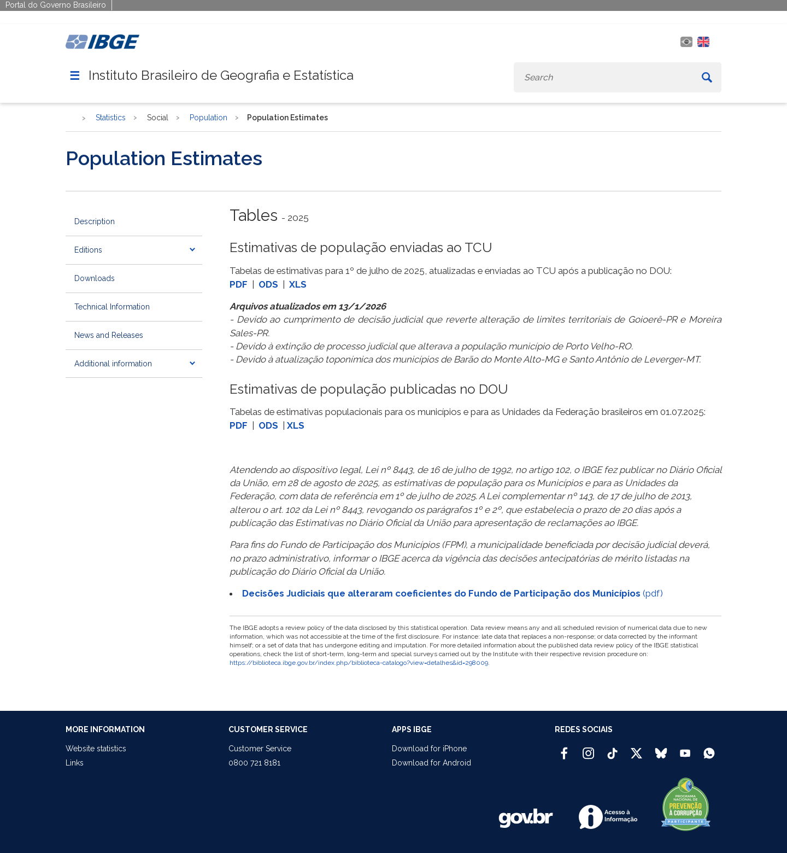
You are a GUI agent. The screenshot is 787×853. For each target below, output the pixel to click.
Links (75, 762)
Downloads (94, 278)
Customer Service (259, 748)
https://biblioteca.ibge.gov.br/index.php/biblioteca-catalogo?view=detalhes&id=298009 (359, 663)
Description (94, 221)
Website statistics (96, 748)
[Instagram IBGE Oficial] (588, 748)
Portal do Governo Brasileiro (55, 5)
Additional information (113, 363)
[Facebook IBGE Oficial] (564, 748)
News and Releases (108, 335)
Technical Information (112, 306)
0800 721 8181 (254, 762)
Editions (88, 250)
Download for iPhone (429, 748)
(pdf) (452, 593)
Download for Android (431, 762)
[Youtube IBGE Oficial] (685, 748)
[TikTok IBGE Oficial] (612, 748)
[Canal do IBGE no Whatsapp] (709, 748)
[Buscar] (706, 77)
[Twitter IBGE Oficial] (636, 753)
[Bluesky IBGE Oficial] (661, 748)
